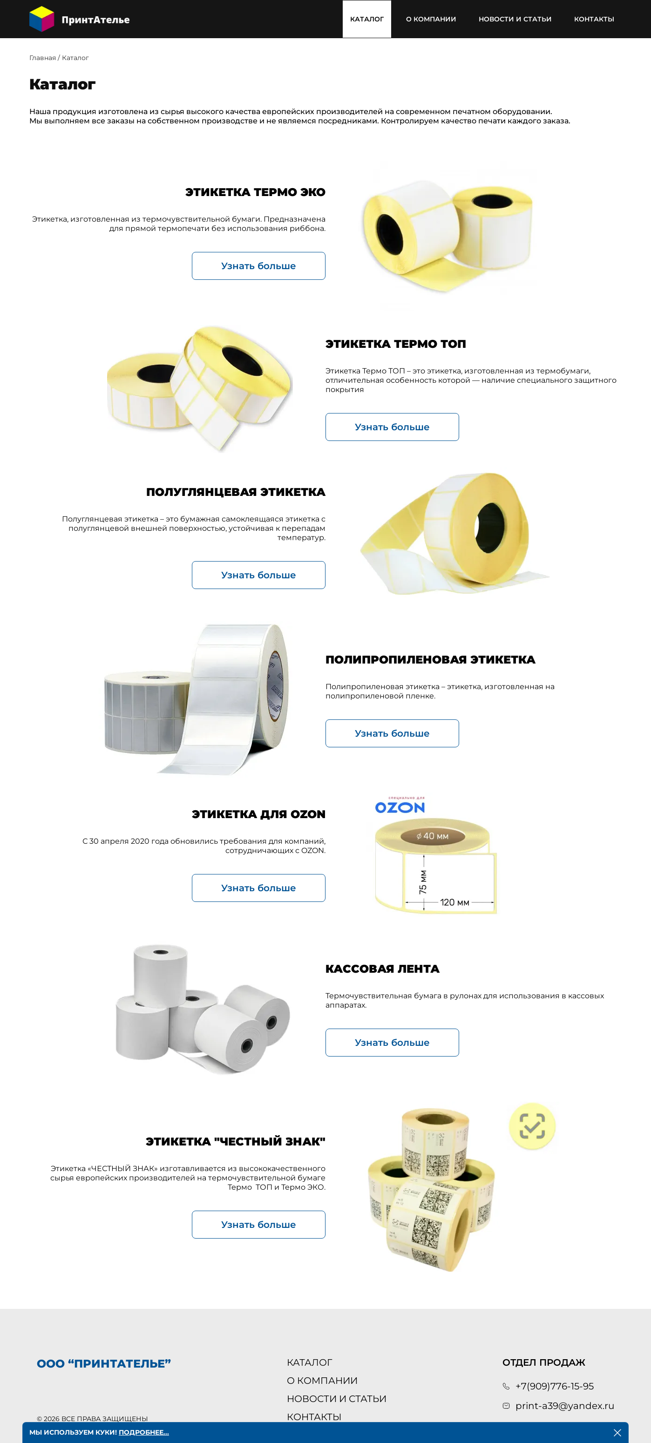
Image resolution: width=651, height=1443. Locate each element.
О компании (431, 19)
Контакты (594, 19)
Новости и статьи (515, 19)
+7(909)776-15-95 (554, 1386)
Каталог (367, 19)
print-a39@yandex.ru (564, 1405)
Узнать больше (258, 265)
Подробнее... (144, 1432)
